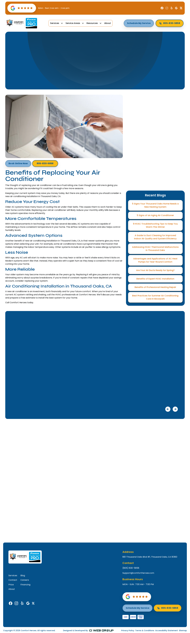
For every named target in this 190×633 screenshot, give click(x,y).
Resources (92, 23)
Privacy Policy (127, 630)
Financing (25, 584)
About (107, 23)
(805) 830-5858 (130, 568)
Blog (74, 47)
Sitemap (183, 630)
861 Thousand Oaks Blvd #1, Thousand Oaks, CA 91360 (149, 556)
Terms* (147, 172)
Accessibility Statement (166, 630)
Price (11, 584)
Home (65, 47)
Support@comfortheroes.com (138, 573)
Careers (24, 580)
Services (54, 23)
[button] (56, 23)
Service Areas (73, 23)
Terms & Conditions (144, 630)
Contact (12, 580)
